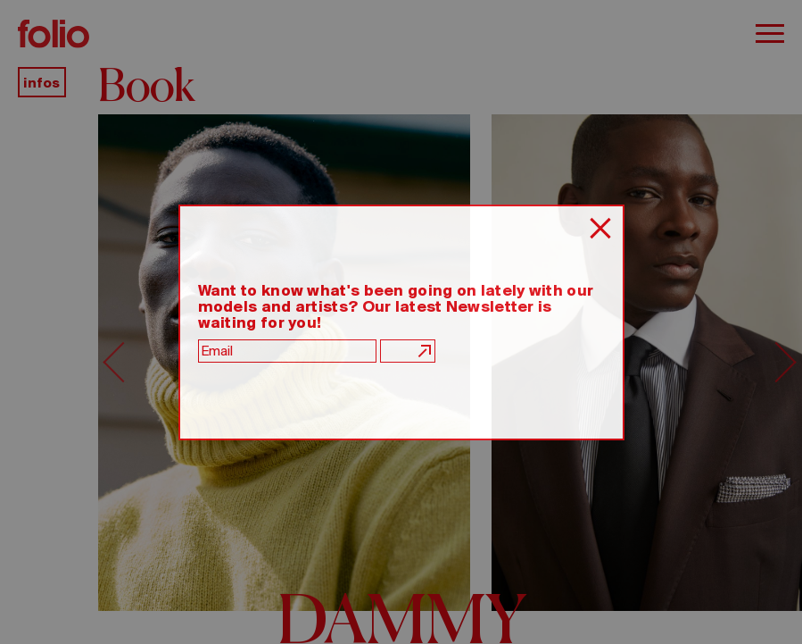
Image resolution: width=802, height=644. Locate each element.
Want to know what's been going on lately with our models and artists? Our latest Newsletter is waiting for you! (396, 306)
